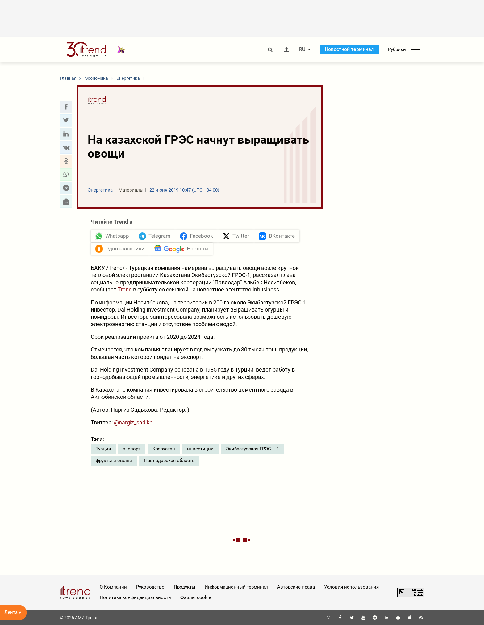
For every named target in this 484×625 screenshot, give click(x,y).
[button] (66, 107)
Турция (103, 449)
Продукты (184, 587)
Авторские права (296, 587)
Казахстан (163, 449)
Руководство (150, 587)
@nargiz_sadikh (133, 422)
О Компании (113, 587)
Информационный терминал (236, 587)
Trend (125, 289)
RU (302, 49)
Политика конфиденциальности (135, 597)
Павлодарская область (169, 460)
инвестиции (200, 449)
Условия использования (351, 587)
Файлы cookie (195, 597)
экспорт (131, 449)
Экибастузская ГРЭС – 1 (252, 449)
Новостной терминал (349, 49)
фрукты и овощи (114, 460)
